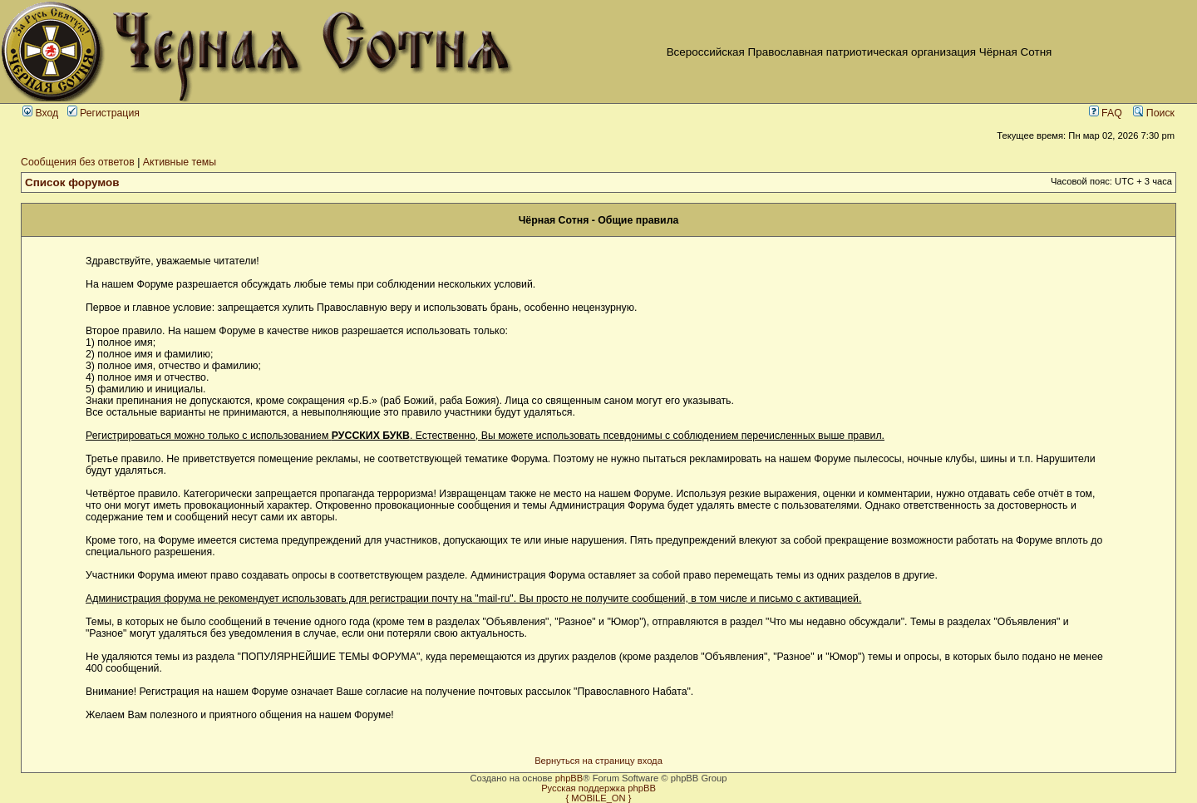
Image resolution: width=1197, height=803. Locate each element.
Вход (40, 113)
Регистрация (103, 113)
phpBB (569, 778)
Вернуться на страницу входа (598, 761)
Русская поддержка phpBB (598, 788)
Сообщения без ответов (78, 162)
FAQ (1105, 113)
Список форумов (72, 182)
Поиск (1154, 113)
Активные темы (179, 162)
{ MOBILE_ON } (599, 798)
